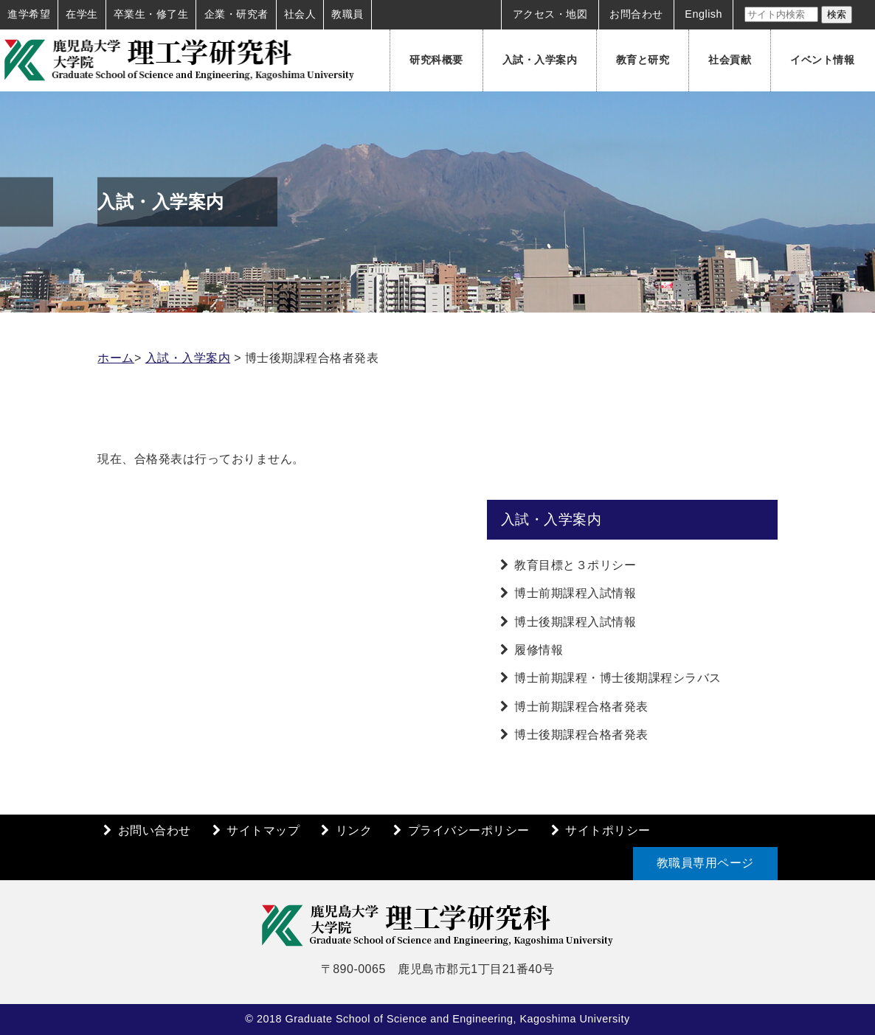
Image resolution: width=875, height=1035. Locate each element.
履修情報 (538, 650)
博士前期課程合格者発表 (581, 706)
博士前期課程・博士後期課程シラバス (618, 678)
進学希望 (28, 14)
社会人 (300, 14)
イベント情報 (822, 60)
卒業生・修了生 (151, 14)
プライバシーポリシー (469, 830)
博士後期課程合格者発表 (581, 734)
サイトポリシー (608, 830)
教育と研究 (643, 60)
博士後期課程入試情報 (575, 622)
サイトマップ (263, 830)
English (703, 14)
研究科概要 (436, 60)
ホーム (115, 358)
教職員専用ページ (705, 863)
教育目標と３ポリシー (575, 565)
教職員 (347, 14)
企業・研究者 (236, 14)
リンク (354, 830)
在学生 (82, 14)
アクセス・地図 (550, 14)
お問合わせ (636, 14)
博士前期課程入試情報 (575, 593)
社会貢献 (729, 60)
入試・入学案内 (540, 60)
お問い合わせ (154, 830)
